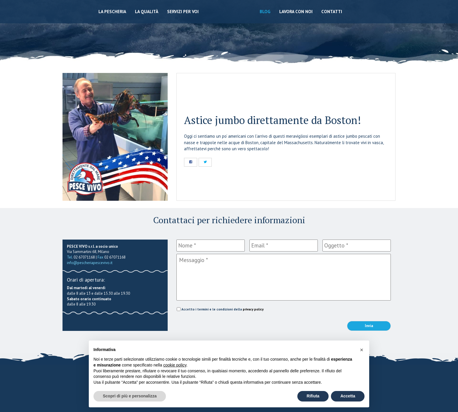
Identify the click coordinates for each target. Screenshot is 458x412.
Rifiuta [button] (313, 396)
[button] (361, 350)
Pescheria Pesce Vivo (229, 27)
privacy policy (253, 309)
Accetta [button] (347, 396)
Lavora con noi (296, 11)
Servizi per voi (183, 11)
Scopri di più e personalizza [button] (130, 396)
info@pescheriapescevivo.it (89, 262)
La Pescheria (112, 11)
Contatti (331, 11)
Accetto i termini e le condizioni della (222, 309)
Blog (265, 11)
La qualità (146, 11)
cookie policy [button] (174, 365)
